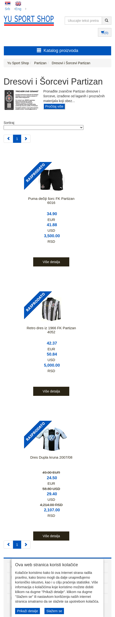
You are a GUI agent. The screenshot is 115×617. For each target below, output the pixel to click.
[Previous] (8, 139)
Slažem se (54, 611)
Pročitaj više (54, 106)
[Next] (26, 139)
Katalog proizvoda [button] (57, 50)
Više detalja (51, 262)
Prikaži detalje (27, 611)
